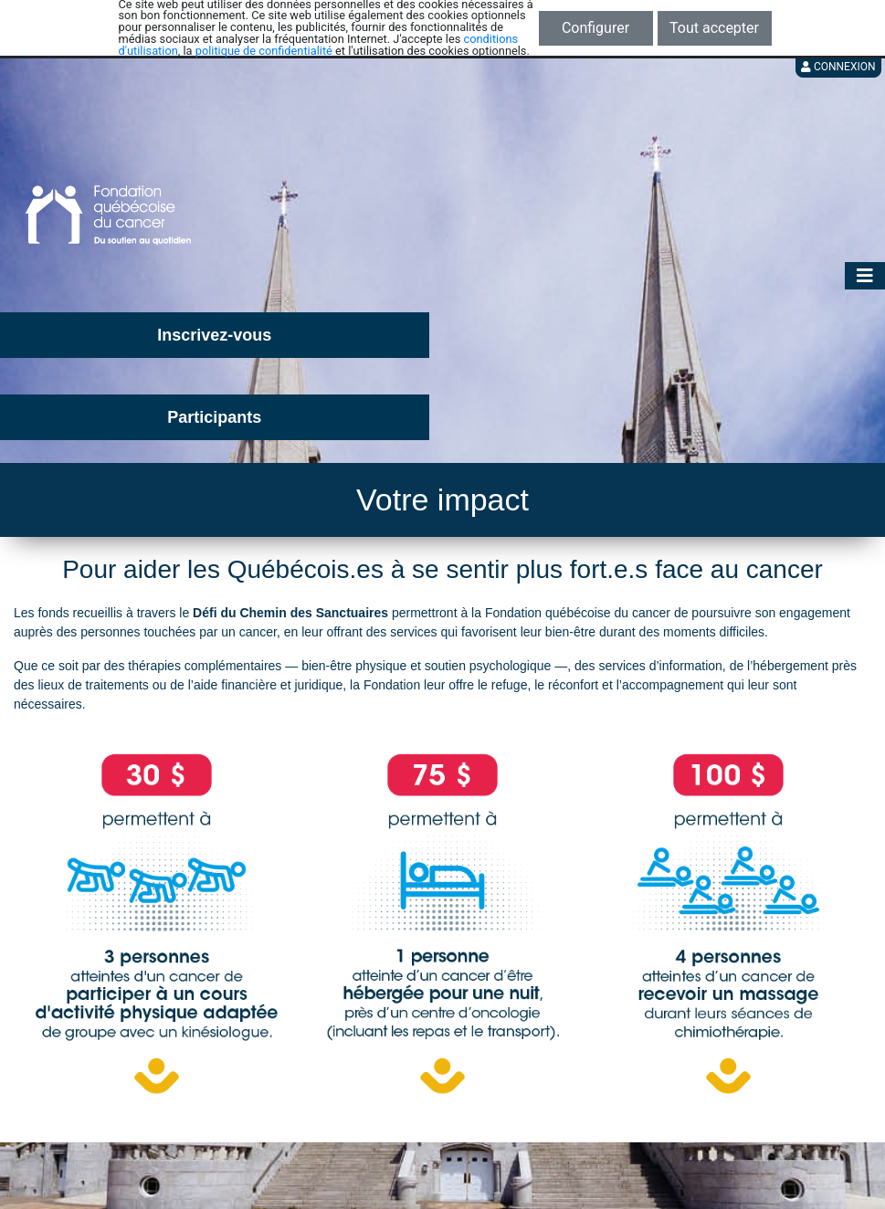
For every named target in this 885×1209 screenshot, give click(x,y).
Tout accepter (714, 28)
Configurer (595, 28)
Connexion (838, 66)
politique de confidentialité (263, 51)
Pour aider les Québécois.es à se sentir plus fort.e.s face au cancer (442, 569)
